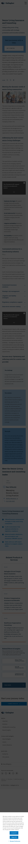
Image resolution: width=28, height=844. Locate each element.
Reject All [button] (14, 837)
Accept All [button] (14, 833)
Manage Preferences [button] (15, 841)
